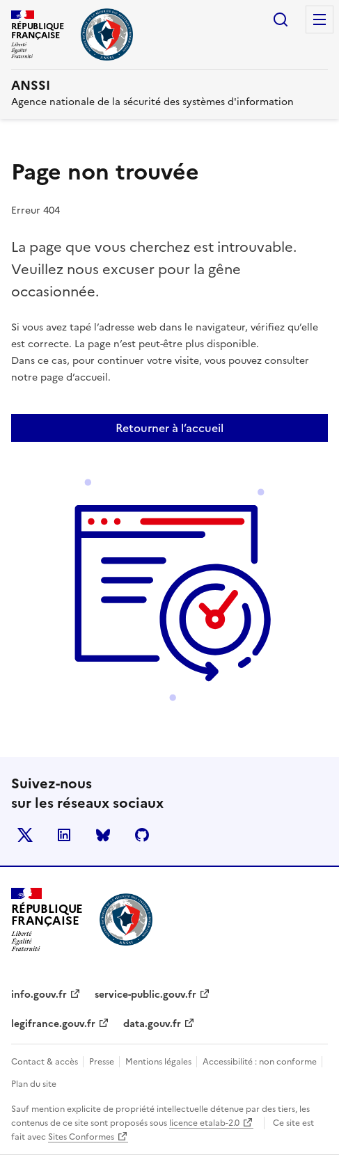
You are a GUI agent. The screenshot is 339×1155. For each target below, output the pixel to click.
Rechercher (280, 19)
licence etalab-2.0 (204, 1123)
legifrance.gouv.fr (53, 1024)
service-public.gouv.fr (145, 994)
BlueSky (103, 835)
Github (142, 835)
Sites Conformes (81, 1137)
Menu (319, 19)
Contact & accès (45, 1062)
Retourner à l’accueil (169, 428)
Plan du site (33, 1084)
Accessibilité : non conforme (261, 1062)
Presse (102, 1062)
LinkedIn (64, 835)
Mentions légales (159, 1062)
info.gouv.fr (39, 994)
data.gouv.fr (152, 1024)
